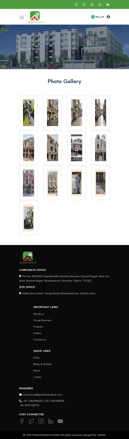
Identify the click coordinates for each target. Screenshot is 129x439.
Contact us (39, 339)
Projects (38, 326)
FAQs (36, 357)
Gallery (37, 333)
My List (97, 17)
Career (37, 377)
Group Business (42, 320)
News (36, 370)
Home (23, 49)
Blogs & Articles (42, 364)
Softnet (101, 435)
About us (38, 313)
